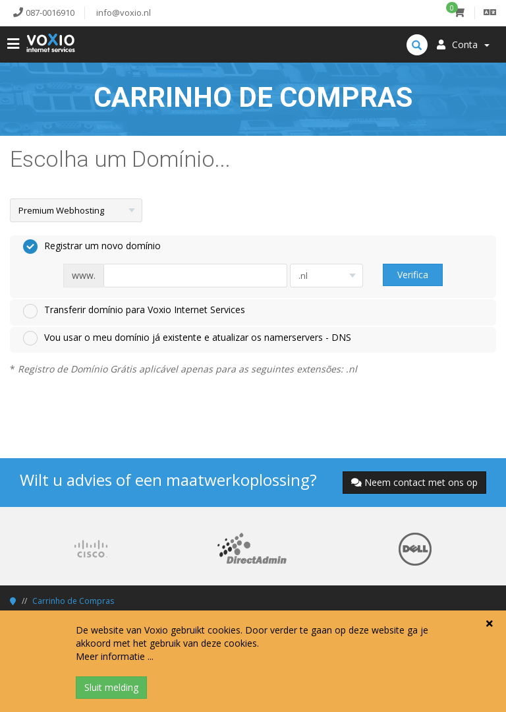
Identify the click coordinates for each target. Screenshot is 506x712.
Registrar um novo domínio (92, 246)
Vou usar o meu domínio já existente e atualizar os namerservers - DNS (187, 338)
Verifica (412, 274)
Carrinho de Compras (73, 601)
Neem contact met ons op (414, 482)
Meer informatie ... (115, 656)
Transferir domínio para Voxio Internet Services (134, 310)
